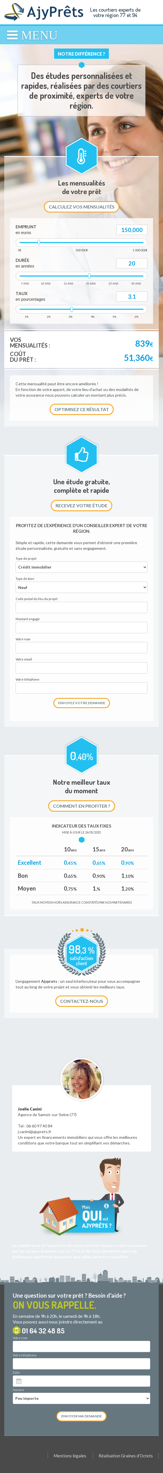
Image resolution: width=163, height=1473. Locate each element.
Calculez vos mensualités (82, 206)
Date (16, 1372)
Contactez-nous (81, 1001)
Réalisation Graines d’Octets (126, 1455)
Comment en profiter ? (81, 806)
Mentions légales (70, 1455)
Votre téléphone (25, 1355)
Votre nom (20, 1337)
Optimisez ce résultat (81, 409)
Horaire (18, 1389)
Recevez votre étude (81, 505)
